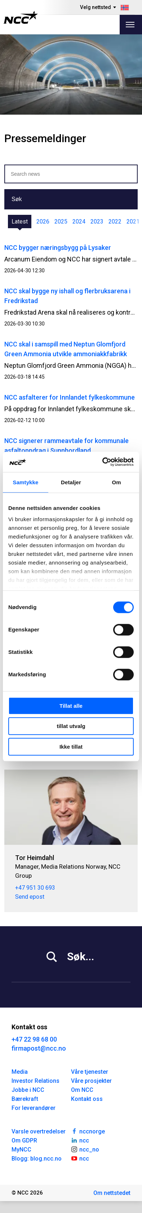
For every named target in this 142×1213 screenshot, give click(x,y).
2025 (60, 221)
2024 (78, 221)
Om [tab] (116, 482)
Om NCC (82, 1089)
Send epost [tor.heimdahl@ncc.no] (29, 896)
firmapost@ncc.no (39, 1048)
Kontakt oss (87, 1098)
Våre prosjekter (91, 1080)
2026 (42, 221)
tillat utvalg (71, 726)
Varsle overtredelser (39, 1131)
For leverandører (34, 1108)
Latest (20, 221)
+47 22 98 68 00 (34, 1039)
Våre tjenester (89, 1071)
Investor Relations (35, 1080)
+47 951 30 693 (35, 887)
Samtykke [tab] (26, 482)
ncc (80, 1140)
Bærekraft (25, 1098)
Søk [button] (17, 199)
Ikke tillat (71, 747)
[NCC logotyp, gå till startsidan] (21, 17)
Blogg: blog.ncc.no (37, 1158)
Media (20, 1071)
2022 (114, 221)
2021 (133, 221)
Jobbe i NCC (28, 1089)
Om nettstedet (111, 1192)
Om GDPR (24, 1140)
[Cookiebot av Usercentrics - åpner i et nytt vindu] (102, 462)
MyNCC (21, 1149)
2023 (96, 221)
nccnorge (88, 1131)
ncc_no (85, 1149)
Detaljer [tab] (71, 482)
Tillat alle (71, 706)
